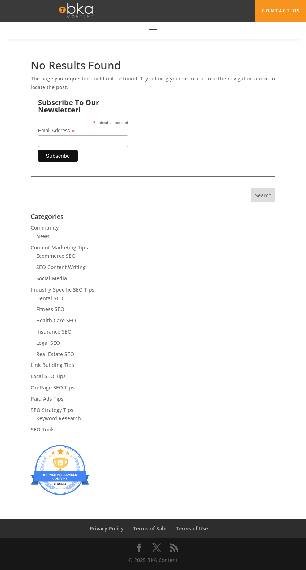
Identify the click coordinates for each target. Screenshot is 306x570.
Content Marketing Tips (59, 247)
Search (263, 195)
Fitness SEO (50, 309)
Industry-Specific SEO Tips (62, 289)
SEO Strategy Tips (52, 409)
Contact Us (281, 11)
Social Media (51, 278)
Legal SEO (48, 342)
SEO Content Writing (61, 267)
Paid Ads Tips (47, 398)
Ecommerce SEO (56, 255)
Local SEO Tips (48, 376)
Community (45, 227)
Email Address (56, 130)
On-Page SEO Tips (53, 387)
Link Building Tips (52, 365)
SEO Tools (43, 429)
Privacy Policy (107, 528)
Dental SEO (49, 298)
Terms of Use (192, 528)
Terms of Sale (149, 528)
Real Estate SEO (55, 354)
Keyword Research (58, 418)
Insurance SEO (54, 331)
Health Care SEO (56, 320)
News (43, 236)
